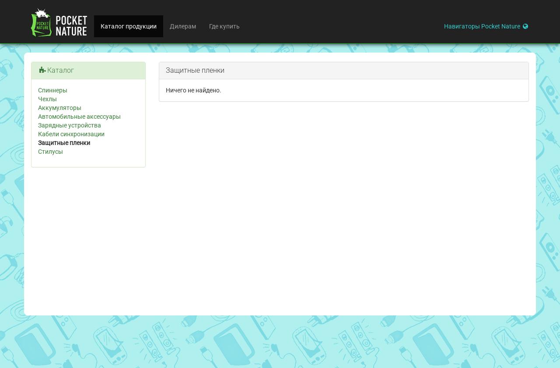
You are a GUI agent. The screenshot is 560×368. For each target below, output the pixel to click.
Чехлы (47, 99)
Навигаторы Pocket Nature (486, 26)
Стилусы (50, 151)
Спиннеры (52, 90)
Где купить (224, 26)
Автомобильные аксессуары (79, 116)
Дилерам (183, 26)
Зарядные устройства (69, 125)
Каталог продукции (129, 26)
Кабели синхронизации (71, 134)
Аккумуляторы (59, 107)
